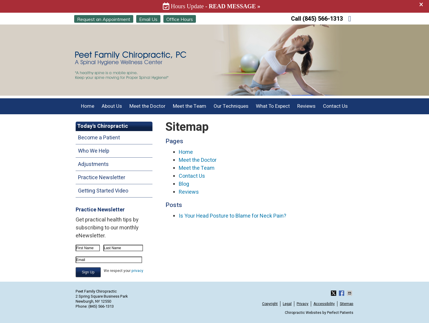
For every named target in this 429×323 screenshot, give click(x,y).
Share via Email (350, 293)
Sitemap (346, 303)
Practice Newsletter (101, 178)
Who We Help (93, 151)
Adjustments (93, 164)
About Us (112, 106)
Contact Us (335, 106)
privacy (137, 270)
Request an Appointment (103, 19)
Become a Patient (99, 138)
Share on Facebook (342, 293)
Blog (184, 184)
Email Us (148, 19)
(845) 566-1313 (323, 18)
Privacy (302, 303)
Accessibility (324, 303)
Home (87, 106)
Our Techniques (231, 106)
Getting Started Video (103, 191)
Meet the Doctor (147, 106)
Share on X (334, 293)
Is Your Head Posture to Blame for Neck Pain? (232, 216)
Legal (287, 303)
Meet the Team (189, 106)
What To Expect (273, 106)
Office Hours (179, 19)
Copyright (270, 303)
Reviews (306, 106)
